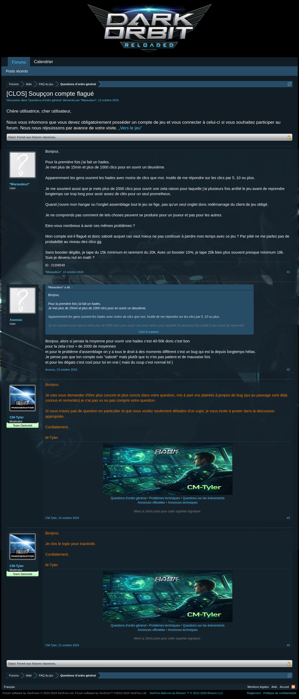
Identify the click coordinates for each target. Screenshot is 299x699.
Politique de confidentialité (279, 693)
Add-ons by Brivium (186, 693)
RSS (293, 687)
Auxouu (16, 320)
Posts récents (17, 71)
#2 (288, 369)
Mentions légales (258, 686)
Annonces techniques (183, 502)
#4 (288, 645)
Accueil (284, 686)
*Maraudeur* (89, 100)
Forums (19, 62)
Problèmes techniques (164, 498)
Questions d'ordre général (129, 498)
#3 (288, 517)
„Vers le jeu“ (130, 128)
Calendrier (43, 62)
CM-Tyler (17, 417)
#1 (288, 272)
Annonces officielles (151, 502)
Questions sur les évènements (203, 498)
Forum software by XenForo (38, 693)
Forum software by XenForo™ (111, 693)
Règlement (254, 693)
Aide (274, 686)
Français (9, 686)
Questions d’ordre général (44, 100)
